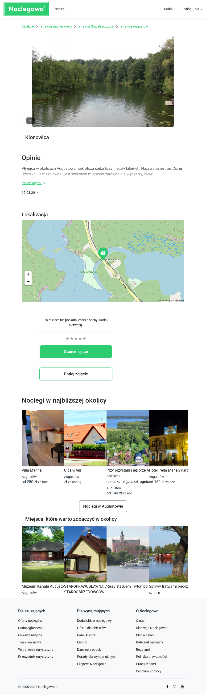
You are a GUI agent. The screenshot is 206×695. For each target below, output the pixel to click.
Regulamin (144, 649)
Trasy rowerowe (29, 642)
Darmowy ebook (89, 649)
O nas (140, 620)
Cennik (82, 642)
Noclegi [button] (60, 9)
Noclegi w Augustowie (103, 506)
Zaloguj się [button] (191, 9)
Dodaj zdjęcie (76, 374)
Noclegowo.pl (48, 687)
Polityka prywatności (151, 657)
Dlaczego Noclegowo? (152, 628)
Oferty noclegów (30, 620)
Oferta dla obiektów (91, 628)
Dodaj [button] (168, 9)
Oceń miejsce (76, 351)
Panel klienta (86, 635)
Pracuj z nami (146, 664)
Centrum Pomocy (148, 671)
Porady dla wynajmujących (96, 657)
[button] (103, 254)
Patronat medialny (149, 642)
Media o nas (145, 635)
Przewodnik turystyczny (35, 657)
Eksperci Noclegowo (92, 664)
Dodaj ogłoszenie (30, 628)
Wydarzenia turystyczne (35, 649)
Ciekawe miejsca (30, 635)
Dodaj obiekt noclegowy (94, 620)
